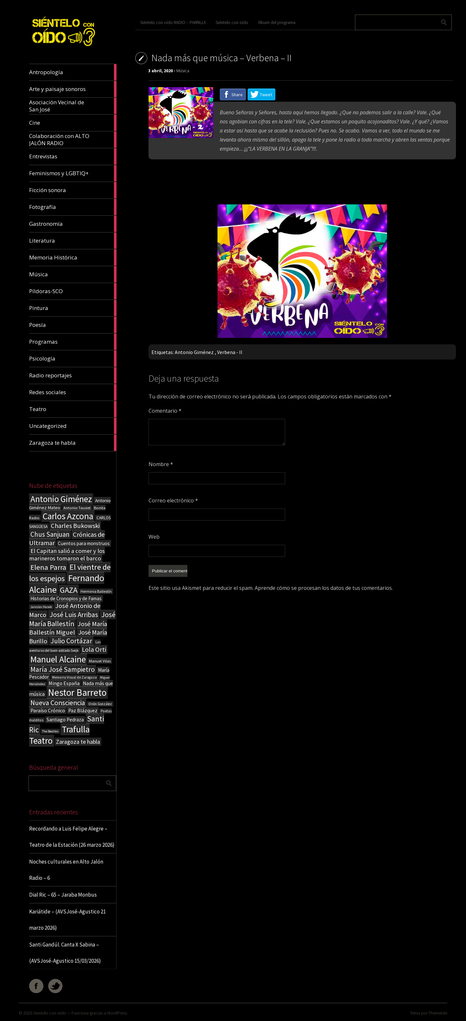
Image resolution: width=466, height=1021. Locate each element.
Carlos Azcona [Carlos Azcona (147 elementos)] (68, 516)
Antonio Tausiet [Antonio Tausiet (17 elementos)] (77, 507)
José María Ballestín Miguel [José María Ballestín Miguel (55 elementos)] (68, 628)
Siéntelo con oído (232, 22)
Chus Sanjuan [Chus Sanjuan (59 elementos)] (50, 534)
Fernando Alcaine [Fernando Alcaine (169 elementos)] (66, 583)
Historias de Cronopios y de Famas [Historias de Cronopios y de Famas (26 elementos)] (66, 598)
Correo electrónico (173, 500)
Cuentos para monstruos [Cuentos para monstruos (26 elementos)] (84, 543)
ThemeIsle (437, 1013)
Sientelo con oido (49, 1013)
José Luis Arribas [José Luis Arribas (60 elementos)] (74, 614)
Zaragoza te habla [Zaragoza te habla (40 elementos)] (78, 741)
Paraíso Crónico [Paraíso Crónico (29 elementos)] (47, 710)
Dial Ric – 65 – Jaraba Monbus (63, 894)
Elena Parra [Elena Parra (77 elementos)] (48, 567)
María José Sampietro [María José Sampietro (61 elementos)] (62, 669)
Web (154, 536)
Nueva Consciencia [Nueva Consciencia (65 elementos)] (57, 702)
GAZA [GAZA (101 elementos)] (68, 590)
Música (182, 71)
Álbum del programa (276, 22)
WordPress (117, 1013)
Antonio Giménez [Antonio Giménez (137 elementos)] (61, 499)
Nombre (161, 464)
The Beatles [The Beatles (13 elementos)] (50, 731)
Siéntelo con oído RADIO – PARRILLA (173, 22)
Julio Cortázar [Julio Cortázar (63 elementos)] (71, 641)
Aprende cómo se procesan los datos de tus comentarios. (324, 587)
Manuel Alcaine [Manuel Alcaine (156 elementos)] (58, 659)
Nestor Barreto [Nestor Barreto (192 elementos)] (77, 692)
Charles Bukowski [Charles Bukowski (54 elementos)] (75, 526)
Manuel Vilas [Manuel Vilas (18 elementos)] (100, 660)
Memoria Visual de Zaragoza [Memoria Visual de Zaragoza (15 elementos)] (74, 677)
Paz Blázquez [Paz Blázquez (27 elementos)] (82, 710)
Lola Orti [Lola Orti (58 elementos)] (94, 649)
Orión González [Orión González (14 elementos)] (100, 704)
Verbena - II (229, 352)
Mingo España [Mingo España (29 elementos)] (64, 683)
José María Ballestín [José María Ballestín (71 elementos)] (72, 619)
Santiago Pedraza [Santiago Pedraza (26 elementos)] (65, 720)
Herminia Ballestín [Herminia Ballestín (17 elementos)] (96, 591)
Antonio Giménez (194, 352)
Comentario (165, 410)
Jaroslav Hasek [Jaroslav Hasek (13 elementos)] (41, 607)
